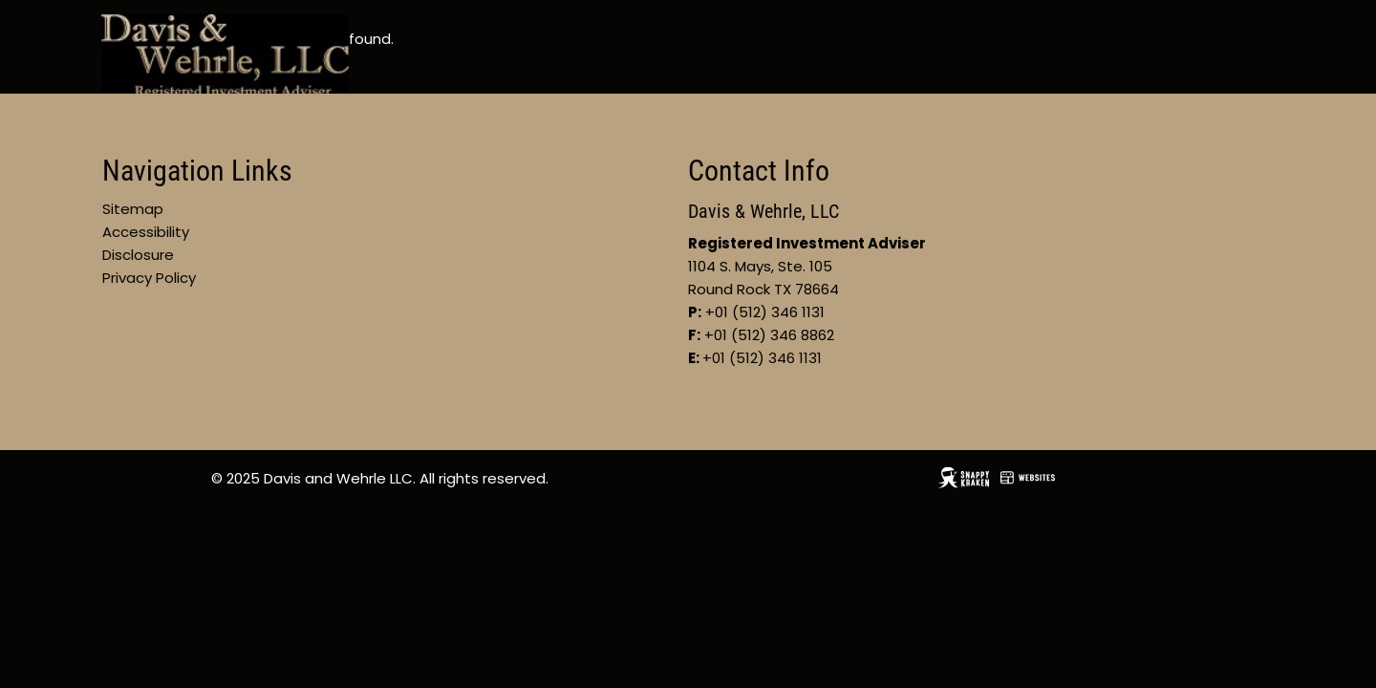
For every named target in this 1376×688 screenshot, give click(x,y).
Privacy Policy (149, 278)
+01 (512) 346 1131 (762, 358)
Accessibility (145, 232)
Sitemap (132, 209)
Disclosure (138, 255)
